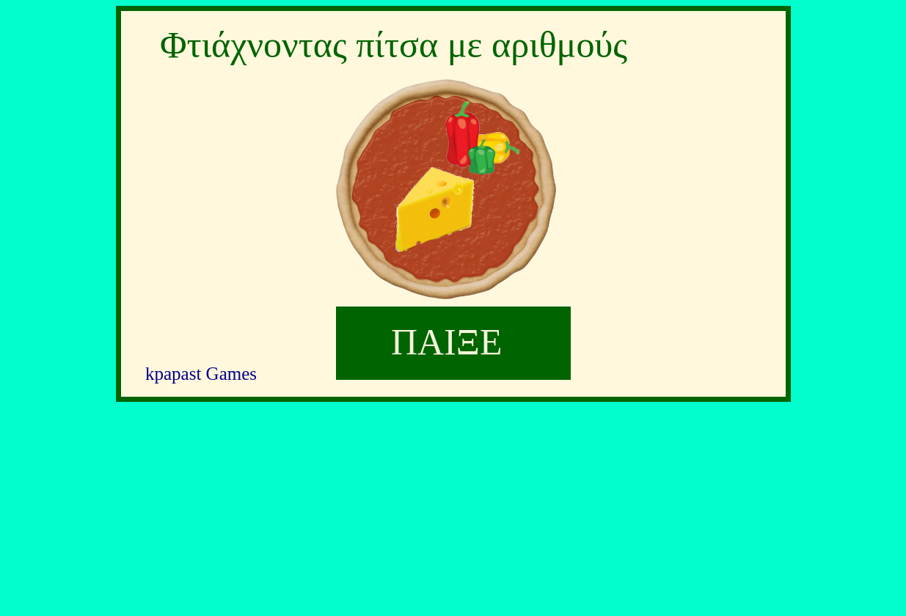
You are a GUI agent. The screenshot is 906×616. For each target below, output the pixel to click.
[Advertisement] (453, 507)
